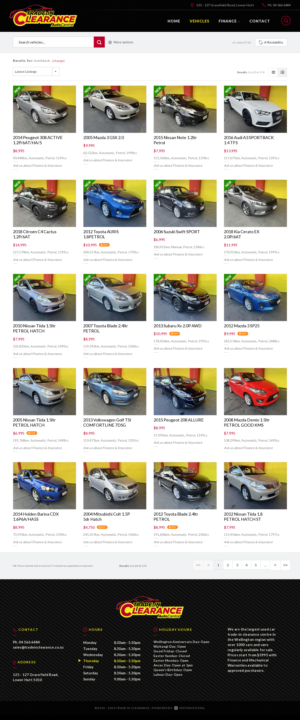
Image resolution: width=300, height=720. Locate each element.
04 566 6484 (282, 5)
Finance (229, 21)
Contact (259, 21)
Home (174, 21)
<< (201, 565)
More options (121, 42)
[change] (58, 60)
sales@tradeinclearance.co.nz (38, 652)
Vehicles (199, 21)
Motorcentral (189, 713)
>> (286, 565)
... (267, 565)
